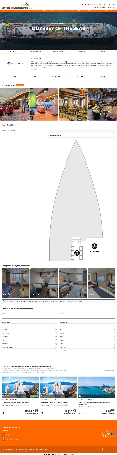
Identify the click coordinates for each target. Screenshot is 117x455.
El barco (13, 51)
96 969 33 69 (110, 7)
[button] (34, 69)
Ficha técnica (104, 51)
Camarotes (81, 51)
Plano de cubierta (58, 51)
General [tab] (61, 313)
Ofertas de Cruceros (108, 370)
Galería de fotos (35, 51)
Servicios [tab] (5, 313)
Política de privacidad (41, 449)
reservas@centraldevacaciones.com (15, 437)
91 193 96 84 (99, 7)
